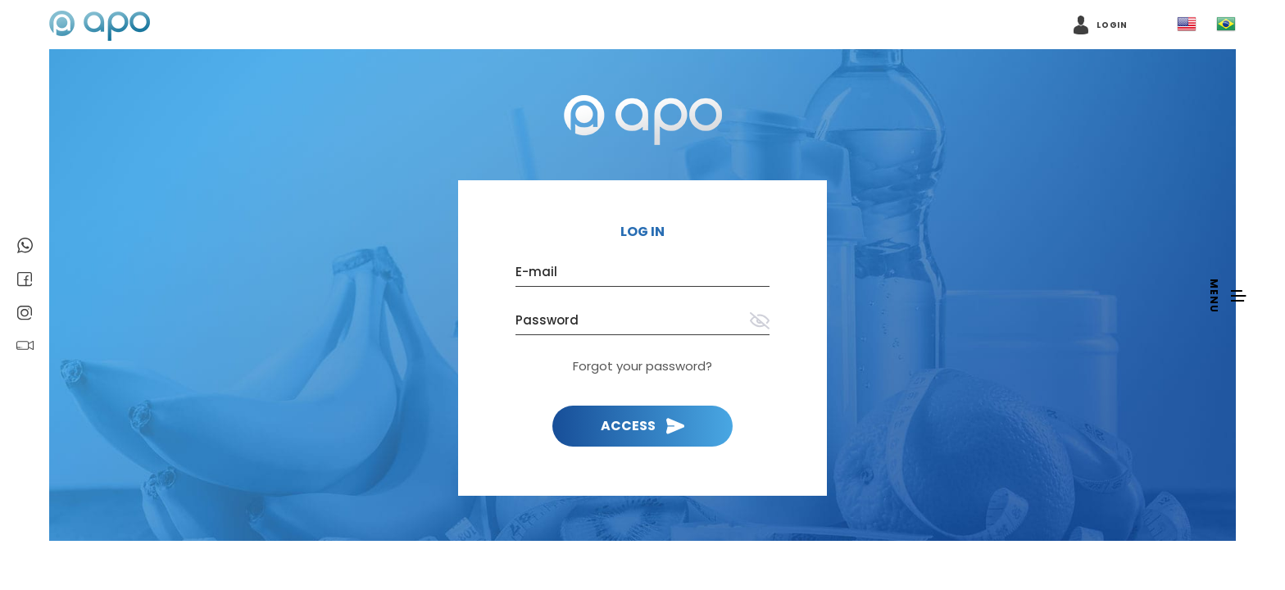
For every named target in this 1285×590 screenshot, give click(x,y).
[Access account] (1101, 25)
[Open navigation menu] (1227, 295)
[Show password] (760, 322)
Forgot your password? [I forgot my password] (642, 365)
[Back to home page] (643, 121)
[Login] (642, 426)
